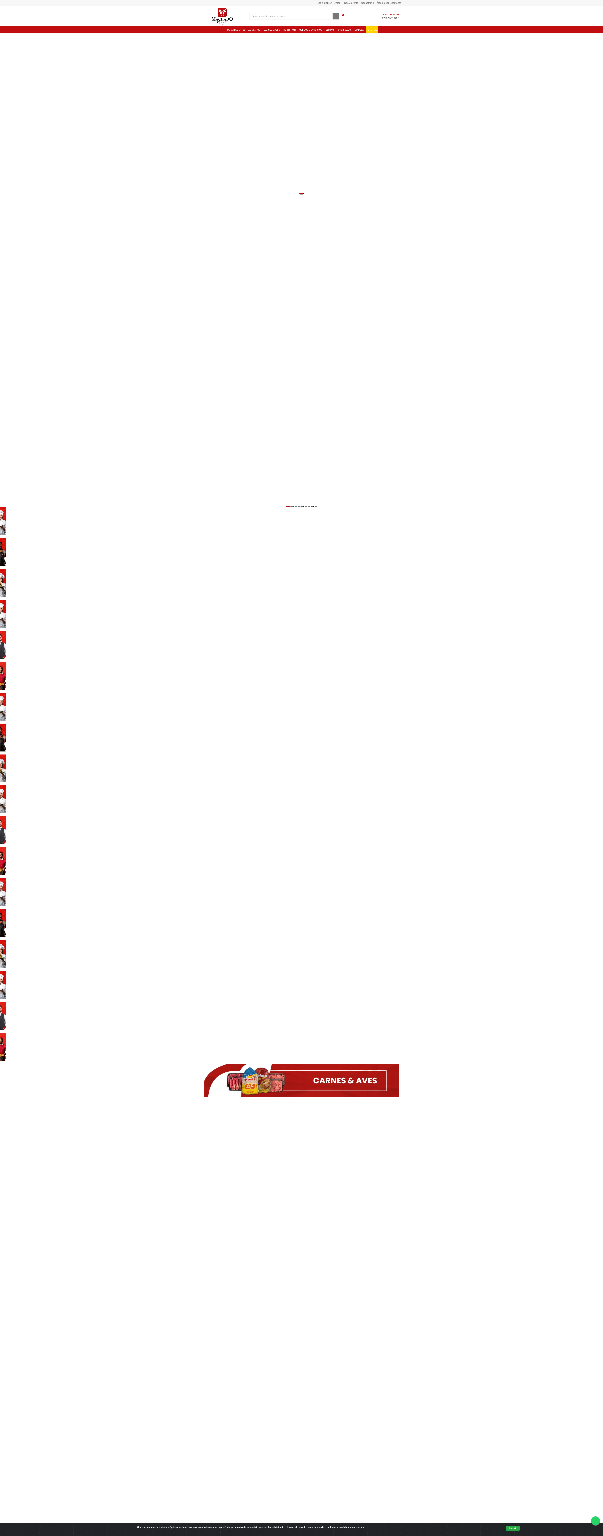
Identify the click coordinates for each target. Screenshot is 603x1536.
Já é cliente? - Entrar (329, 3)
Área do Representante (389, 3)
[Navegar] (1, 95)
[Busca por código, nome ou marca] (291, 16)
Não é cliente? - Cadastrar (358, 3)
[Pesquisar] (336, 16)
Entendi (512, 1528)
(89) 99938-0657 (390, 17)
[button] (288, 506)
